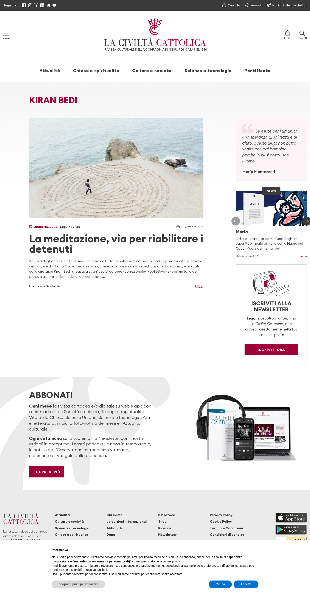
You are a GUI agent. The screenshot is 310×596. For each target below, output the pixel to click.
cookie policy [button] (171, 561)
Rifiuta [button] (220, 584)
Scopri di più (46, 472)
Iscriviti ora (271, 349)
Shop (162, 521)
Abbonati (114, 528)
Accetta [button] (245, 584)
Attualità (49, 70)
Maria (242, 231)
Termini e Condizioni (226, 528)
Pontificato (258, 70)
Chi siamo (114, 515)
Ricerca (164, 528)
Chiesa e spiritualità (96, 70)
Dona (111, 535)
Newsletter (167, 535)
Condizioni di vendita (227, 535)
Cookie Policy (221, 521)
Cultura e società (152, 70)
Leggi (199, 286)
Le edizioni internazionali (127, 521)
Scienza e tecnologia (208, 70)
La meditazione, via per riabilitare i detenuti (116, 243)
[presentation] (235, 221)
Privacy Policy (221, 515)
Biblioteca (166, 515)
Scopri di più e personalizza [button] (78, 584)
